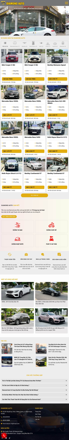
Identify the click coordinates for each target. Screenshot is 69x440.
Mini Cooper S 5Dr (8, 65)
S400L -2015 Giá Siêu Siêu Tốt (10, 301)
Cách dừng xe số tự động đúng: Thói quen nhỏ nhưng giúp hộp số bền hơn (23, 345)
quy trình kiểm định (9, 216)
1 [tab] (33, 33)
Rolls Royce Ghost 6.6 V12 (57, 137)
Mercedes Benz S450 (32, 137)
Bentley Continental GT (33, 173)
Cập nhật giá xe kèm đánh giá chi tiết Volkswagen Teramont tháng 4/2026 (57, 345)
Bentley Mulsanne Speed (56, 65)
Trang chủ (38, 411)
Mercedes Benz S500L (10, 101)
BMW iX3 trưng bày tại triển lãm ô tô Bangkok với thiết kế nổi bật (23, 358)
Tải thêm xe (34, 195)
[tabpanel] (34, 21)
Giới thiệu (38, 414)
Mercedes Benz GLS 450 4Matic (56, 102)
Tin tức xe (38, 417)
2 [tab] (35, 33)
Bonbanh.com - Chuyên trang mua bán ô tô (20, 433)
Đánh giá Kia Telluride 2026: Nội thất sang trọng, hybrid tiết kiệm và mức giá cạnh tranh (58, 358)
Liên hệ (37, 419)
